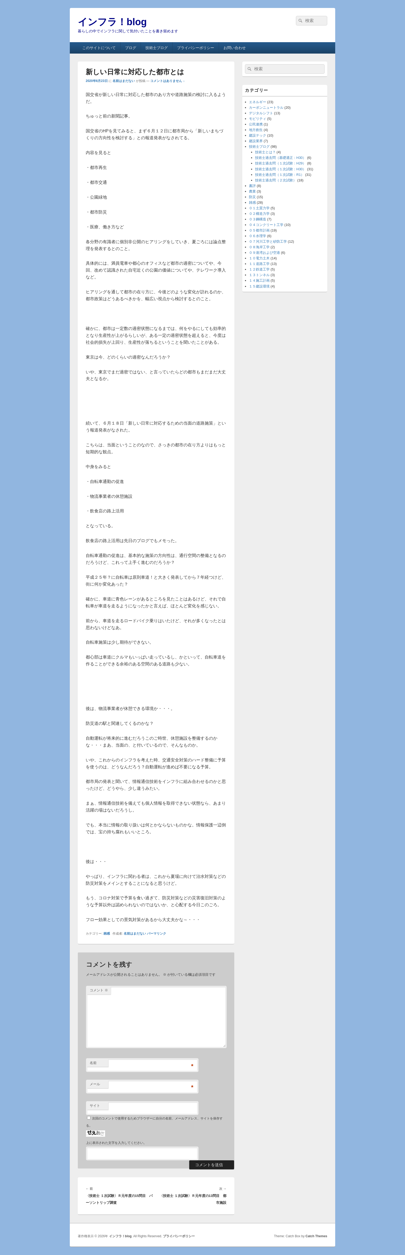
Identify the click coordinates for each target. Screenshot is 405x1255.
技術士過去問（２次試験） (275, 180)
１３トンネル (259, 275)
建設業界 (256, 141)
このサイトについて (99, 48)
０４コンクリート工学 (266, 225)
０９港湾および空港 (264, 253)
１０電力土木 (259, 258)
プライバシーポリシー (195, 48)
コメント (99, 990)
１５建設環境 (259, 286)
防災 (252, 197)
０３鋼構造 (257, 219)
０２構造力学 (259, 214)
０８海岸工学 (259, 247)
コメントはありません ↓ (167, 81)
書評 (252, 186)
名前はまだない (124, 81)
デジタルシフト (261, 113)
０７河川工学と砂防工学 (268, 241)
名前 (93, 1063)
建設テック (257, 135)
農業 (252, 191)
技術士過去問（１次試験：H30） (280, 169)
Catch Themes (316, 1236)
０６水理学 (257, 236)
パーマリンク (156, 933)
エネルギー (257, 102)
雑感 (107, 933)
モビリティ (257, 119)
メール (95, 1084)
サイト (95, 1106)
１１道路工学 (259, 264)
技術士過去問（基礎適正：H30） (280, 158)
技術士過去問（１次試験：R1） (279, 175)
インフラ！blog (112, 21)
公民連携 (256, 124)
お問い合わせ (234, 48)
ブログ (130, 48)
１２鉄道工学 (259, 269)
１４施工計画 (259, 280)
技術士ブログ (156, 48)
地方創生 (256, 130)
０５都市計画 (259, 230)
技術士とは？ (265, 152)
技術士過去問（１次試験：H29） (280, 163)
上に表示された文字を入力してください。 (116, 1143)
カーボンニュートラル (266, 108)
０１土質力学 (259, 208)
